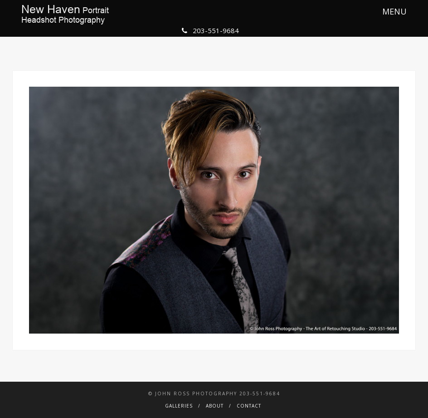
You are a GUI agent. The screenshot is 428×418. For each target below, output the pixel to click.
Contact (249, 406)
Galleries (179, 406)
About (215, 406)
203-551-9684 (210, 30)
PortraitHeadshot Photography (65, 15)
